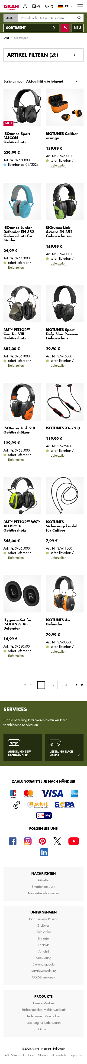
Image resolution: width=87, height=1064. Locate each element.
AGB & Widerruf (14, 1055)
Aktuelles (43, 880)
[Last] (82, 685)
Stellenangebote (44, 964)
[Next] (76, 685)
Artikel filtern (32, 55)
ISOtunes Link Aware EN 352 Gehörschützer (59, 232)
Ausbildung (43, 958)
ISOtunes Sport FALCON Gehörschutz (16, 138)
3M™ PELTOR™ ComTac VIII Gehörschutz (16, 334)
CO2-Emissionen (43, 977)
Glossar (43, 1029)
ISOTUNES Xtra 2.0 (63, 428)
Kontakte (43, 945)
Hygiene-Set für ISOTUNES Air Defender (17, 624)
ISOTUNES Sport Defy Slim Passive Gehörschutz (62, 334)
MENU (80, 5)
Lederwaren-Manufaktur (43, 1016)
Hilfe (31, 1055)
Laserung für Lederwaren (44, 1023)
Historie (43, 938)
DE (66, 6)
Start (6, 38)
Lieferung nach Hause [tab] (61, 753)
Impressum (77, 1055)
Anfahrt (44, 951)
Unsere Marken (43, 1003)
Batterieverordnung (44, 971)
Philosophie (44, 932)
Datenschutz (59, 1055)
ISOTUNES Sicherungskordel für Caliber (61, 526)
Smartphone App (43, 887)
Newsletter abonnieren (43, 893)
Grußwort (43, 925)
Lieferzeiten (58, 165)
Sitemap (43, 1055)
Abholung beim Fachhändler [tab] (19, 753)
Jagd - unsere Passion (43, 919)
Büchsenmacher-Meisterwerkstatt (43, 1010)
